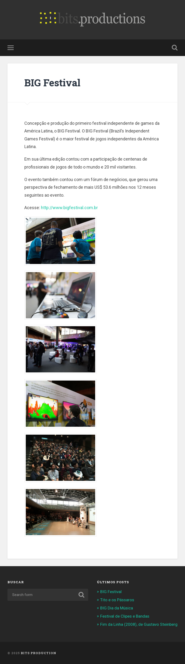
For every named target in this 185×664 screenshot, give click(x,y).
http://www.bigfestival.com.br (69, 207)
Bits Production (38, 653)
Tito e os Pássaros (117, 599)
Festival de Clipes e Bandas (124, 616)
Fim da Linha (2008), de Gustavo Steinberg (139, 624)
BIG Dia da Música (116, 608)
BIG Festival (52, 82)
